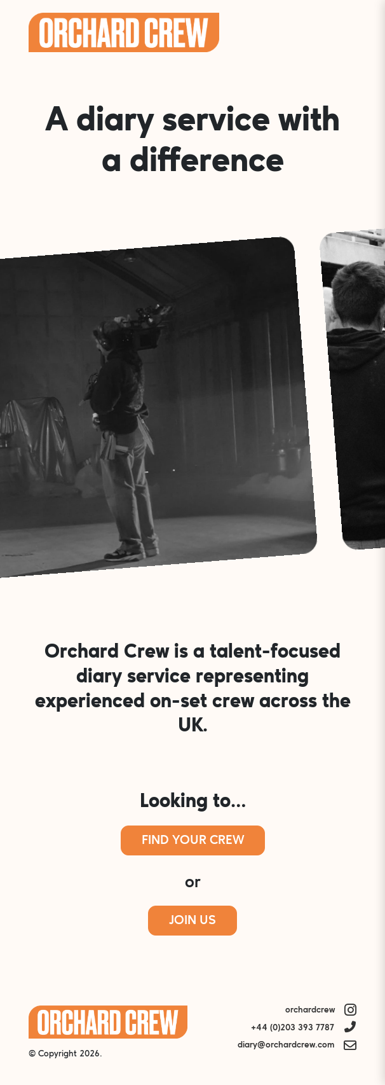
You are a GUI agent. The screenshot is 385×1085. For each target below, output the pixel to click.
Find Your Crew (193, 840)
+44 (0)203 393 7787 (292, 1028)
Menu (339, 32)
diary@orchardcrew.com (286, 1045)
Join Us (192, 921)
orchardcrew (310, 1010)
